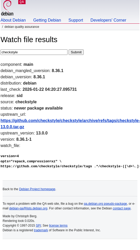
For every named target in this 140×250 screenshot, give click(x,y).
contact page (122, 208)
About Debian (13, 20)
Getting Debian (47, 20)
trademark (41, 230)
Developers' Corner (108, 20)
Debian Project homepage (37, 189)
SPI (38, 225)
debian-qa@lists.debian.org (28, 208)
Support (76, 20)
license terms (58, 225)
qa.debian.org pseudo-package (105, 204)
